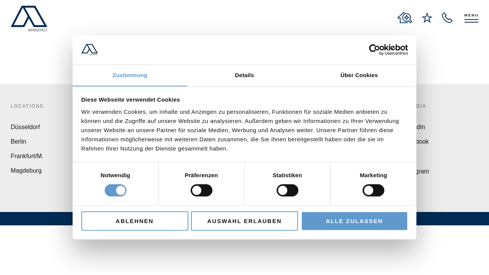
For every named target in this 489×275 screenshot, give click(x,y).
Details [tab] (244, 75)
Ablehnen (135, 221)
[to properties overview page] (405, 17)
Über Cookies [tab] (359, 75)
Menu (471, 15)
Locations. (28, 106)
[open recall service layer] (447, 17)
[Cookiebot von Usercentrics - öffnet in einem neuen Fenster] (374, 49)
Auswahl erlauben (244, 221)
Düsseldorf (25, 127)
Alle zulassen (354, 221)
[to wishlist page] (427, 17)
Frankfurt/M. (27, 156)
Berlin (18, 141)
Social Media (405, 106)
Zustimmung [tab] (130, 75)
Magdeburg (26, 170)
